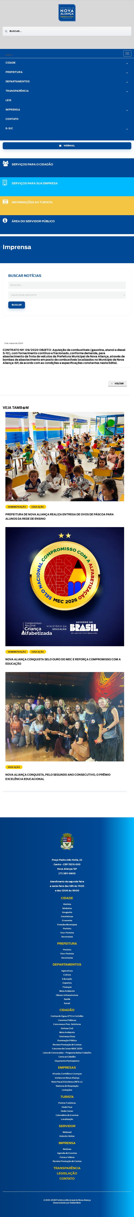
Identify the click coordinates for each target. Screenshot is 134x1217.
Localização (67, 1119)
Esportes (67, 983)
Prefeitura (14, 72)
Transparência (17, 91)
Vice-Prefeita (67, 933)
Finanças (67, 987)
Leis (9, 100)
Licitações (67, 1090)
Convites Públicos (67, 1020)
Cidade (10, 63)
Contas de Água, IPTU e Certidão (67, 1016)
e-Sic (9, 128)
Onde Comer (67, 1111)
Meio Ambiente (67, 991)
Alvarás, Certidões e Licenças (67, 1074)
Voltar (118, 384)
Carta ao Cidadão (67, 1057)
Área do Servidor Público (33, 221)
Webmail (67, 1132)
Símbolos (67, 908)
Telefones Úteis (67, 1037)
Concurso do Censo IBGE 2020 (67, 1049)
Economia (67, 921)
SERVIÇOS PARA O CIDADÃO (32, 164)
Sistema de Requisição (67, 1086)
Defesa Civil (67, 1028)
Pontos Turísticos (67, 1103)
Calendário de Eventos (67, 1115)
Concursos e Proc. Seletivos (67, 1024)
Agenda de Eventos (67, 1153)
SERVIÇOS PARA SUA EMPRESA (35, 183)
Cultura (67, 975)
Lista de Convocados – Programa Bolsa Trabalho (67, 1053)
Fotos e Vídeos (67, 1157)
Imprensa (13, 110)
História (67, 904)
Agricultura (67, 971)
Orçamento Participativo (67, 1061)
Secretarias (67, 937)
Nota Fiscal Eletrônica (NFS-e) (67, 1082)
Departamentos (18, 82)
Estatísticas (67, 917)
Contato (12, 119)
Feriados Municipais (67, 925)
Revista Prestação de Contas (67, 1045)
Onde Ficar (67, 1107)
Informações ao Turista (32, 202)
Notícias (67, 1149)
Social (67, 1003)
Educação (67, 979)
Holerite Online (67, 1136)
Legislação (67, 1173)
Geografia (67, 912)
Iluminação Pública (67, 1041)
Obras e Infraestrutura (67, 995)
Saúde (67, 999)
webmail (67, 146)
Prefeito (67, 929)
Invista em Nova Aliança (67, 1078)
